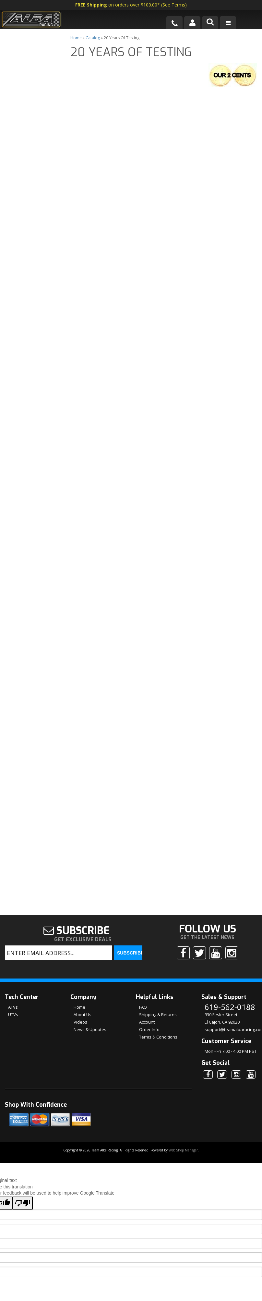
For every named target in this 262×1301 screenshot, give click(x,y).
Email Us (28, 791)
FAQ (143, 932)
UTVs (13, 939)
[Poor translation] (23, 1128)
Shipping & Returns (158, 939)
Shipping (28, 719)
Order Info (149, 954)
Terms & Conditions (158, 962)
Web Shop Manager (183, 1075)
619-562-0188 (33, 810)
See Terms (173, 5)
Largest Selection (38, 695)
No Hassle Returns (29, 741)
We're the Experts (39, 671)
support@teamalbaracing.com (231, 954)
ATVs (13, 932)
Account (147, 947)
